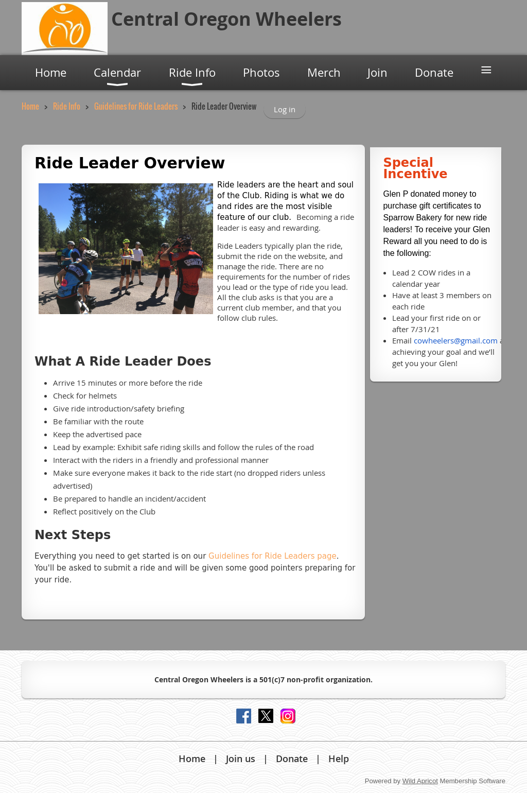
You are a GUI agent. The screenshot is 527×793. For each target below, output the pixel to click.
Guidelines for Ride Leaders (136, 106)
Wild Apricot (420, 781)
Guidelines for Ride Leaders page (272, 556)
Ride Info (66, 106)
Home (30, 106)
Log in (284, 109)
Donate (292, 758)
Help (338, 758)
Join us (240, 758)
